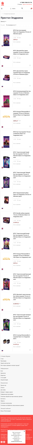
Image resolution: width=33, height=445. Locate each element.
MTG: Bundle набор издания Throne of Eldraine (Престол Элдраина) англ (21, 214)
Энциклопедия (4, 379)
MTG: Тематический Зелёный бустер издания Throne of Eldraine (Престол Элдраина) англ (22, 317)
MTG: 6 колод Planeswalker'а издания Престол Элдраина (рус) (21, 336)
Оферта (3, 401)
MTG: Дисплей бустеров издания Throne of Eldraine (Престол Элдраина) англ (21, 52)
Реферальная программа (7, 394)
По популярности (11, 25)
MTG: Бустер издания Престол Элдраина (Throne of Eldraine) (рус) (22, 32)
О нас (2, 358)
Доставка (3, 389)
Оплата (2, 387)
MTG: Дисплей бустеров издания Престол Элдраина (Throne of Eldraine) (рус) (21, 72)
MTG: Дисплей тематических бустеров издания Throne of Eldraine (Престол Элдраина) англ (22, 297)
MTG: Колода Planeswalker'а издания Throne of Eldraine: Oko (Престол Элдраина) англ (22, 255)
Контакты (3, 398)
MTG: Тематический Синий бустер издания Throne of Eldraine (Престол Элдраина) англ (21, 154)
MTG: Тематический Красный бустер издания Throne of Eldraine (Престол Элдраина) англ (22, 276)
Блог (2, 371)
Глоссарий (3, 377)
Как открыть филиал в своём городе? (10, 365)
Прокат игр (3, 385)
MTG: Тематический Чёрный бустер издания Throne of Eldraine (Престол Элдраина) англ (21, 175)
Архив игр (3, 373)
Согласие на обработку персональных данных (12, 405)
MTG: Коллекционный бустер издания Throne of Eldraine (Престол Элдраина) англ (22, 92)
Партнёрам (3, 361)
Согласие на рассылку (6, 403)
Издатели (3, 375)
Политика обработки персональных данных (11, 396)
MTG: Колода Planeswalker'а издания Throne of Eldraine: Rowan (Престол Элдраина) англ (21, 114)
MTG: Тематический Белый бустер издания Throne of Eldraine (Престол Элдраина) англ (21, 236)
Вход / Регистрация (6, 411)
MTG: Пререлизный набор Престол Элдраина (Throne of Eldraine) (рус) (22, 194)
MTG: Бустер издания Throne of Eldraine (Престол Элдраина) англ (22, 133)
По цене (3, 25)
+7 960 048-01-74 (26, 2)
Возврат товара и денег (7, 392)
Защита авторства (5, 363)
